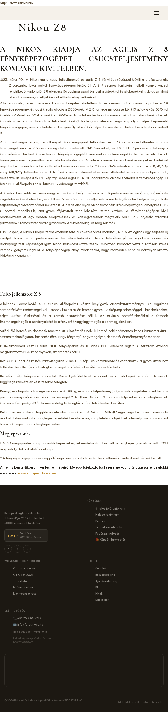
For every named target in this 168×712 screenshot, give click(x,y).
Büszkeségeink (105, 574)
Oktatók (101, 568)
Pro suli (100, 521)
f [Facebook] (8, 548)
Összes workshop (25, 568)
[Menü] (156, 12)
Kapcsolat (102, 599)
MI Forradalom (23, 587)
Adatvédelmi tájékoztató (132, 702)
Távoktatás (20, 581)
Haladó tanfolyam (107, 514)
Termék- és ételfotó (108, 527)
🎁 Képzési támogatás (110, 539)
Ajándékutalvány (106, 581)
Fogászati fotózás (107, 533)
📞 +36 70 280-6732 (27, 618)
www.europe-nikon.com (37, 473)
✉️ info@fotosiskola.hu (28, 624)
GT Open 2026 (23, 574)
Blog (98, 587)
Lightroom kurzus (24, 593)
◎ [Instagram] (27, 548)
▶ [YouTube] (18, 548)
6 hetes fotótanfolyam (110, 508)
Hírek (99, 593)
